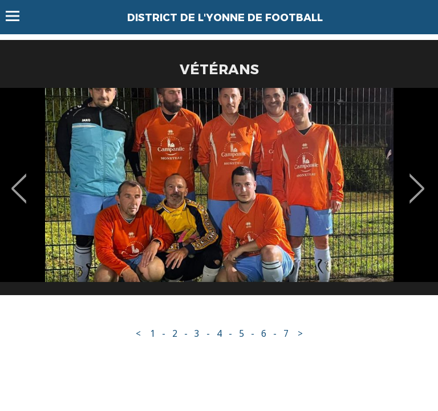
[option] (219, 196)
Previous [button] (19, 180)
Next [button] (417, 180)
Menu (18, 16)
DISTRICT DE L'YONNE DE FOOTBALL (225, 17)
